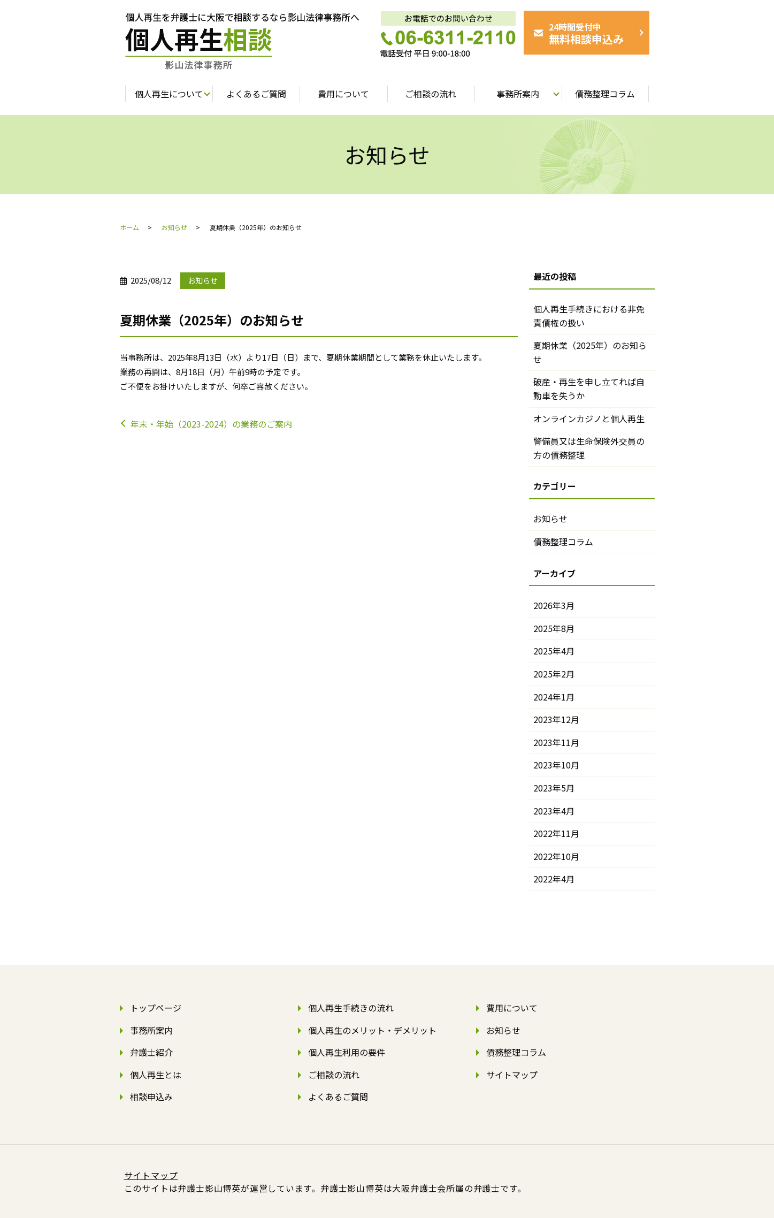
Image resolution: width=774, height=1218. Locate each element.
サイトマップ (512, 1074)
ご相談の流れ (333, 1074)
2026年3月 (553, 605)
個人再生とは (155, 1074)
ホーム (129, 227)
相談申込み (151, 1096)
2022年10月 (556, 856)
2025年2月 (553, 673)
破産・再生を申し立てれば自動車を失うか (589, 388)
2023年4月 (553, 810)
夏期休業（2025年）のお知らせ (590, 352)
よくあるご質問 (338, 1096)
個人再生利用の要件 (346, 1052)
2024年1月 (553, 696)
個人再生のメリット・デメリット (372, 1030)
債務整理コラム (563, 541)
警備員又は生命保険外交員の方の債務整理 (589, 448)
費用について (512, 1007)
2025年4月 (553, 650)
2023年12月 (556, 719)
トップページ (155, 1007)
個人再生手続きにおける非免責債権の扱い (589, 315)
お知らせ (174, 227)
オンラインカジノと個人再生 (589, 418)
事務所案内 (151, 1030)
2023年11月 (556, 742)
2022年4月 (553, 878)
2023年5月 (553, 787)
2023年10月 (556, 764)
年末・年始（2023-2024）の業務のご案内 (211, 423)
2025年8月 (553, 628)
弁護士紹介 (151, 1052)
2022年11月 (556, 833)
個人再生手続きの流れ (351, 1007)
